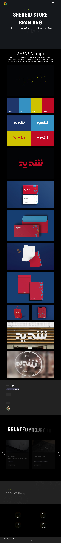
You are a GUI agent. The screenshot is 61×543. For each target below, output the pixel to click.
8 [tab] (21, 469)
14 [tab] (33, 469)
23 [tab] (52, 469)
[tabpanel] (18, 454)
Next (58, 454)
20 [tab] (46, 469)
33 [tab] (36, 471)
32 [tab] (33, 471)
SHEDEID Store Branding (42, 34)
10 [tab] (25, 469)
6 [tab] (17, 469)
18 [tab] (42, 469)
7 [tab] (19, 469)
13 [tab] (31, 469)
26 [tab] (21, 471)
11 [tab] (27, 469)
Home (15, 34)
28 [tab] (25, 471)
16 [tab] (38, 469)
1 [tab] (6, 469)
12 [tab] (29, 469)
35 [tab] (40, 471)
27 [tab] (23, 471)
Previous (3, 454)
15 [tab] (36, 469)
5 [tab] (14, 469)
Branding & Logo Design (29, 34)
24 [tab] (55, 469)
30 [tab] (29, 471)
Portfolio (20, 34)
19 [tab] (44, 469)
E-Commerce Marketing (13, 389)
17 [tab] (40, 469)
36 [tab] (42, 471)
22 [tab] (50, 469)
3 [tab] (10, 469)
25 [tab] (19, 471)
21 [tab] (48, 469)
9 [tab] (23, 469)
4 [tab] (12, 469)
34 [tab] (38, 471)
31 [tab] (31, 471)
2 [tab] (8, 469)
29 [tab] (27, 471)
